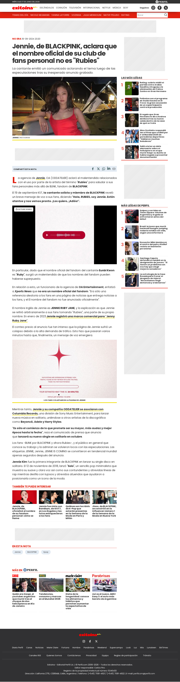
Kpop (46, 552)
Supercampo (116, 647)
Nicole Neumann (39, 15)
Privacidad (91, 655)
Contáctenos (74, 655)
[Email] (113, 169)
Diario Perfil (17, 647)
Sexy (125, 7)
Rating (125, 15)
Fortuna (65, 647)
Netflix (106, 7)
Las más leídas (131, 78)
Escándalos (47, 7)
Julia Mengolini (92, 15)
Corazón (61, 7)
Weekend (102, 647)
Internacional (91, 7)
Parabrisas (89, 647)
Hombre (76, 647)
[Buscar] (149, 15)
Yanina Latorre (60, 15)
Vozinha (76, 15)
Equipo (105, 655)
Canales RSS (35, 655)
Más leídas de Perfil (135, 205)
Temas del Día (20, 15)
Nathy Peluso (111, 15)
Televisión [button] (75, 7)
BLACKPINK (32, 552)
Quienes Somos (54, 655)
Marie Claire (52, 647)
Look (128, 647)
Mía (142, 647)
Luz (135, 647)
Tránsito (147, 655)
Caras (29, 647)
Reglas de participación (126, 655)
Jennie (18, 552)
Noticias (39, 647)
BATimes (163, 647)
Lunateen (151, 647)
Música (117, 7)
